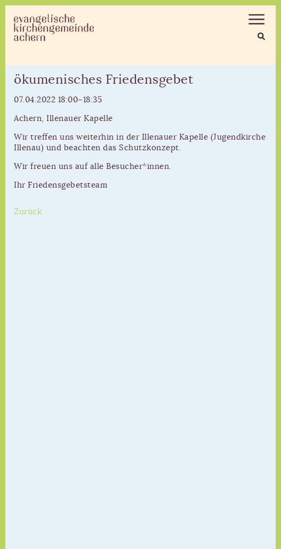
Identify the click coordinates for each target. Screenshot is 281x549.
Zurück (28, 212)
